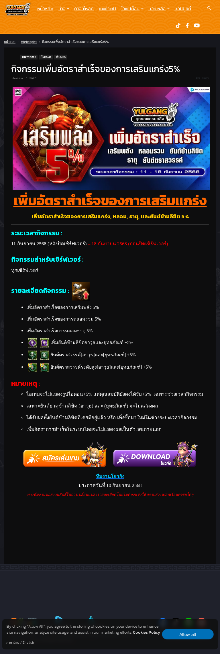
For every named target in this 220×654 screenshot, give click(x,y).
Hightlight (29, 41)
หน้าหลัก (45, 8)
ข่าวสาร (61, 57)
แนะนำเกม (107, 8)
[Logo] (19, 9)
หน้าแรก (9, 41)
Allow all (187, 634)
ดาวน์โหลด (84, 8)
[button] (209, 8)
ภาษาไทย (13, 642)
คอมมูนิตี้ (182, 8)
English (28, 642)
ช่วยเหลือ (159, 8)
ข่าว (64, 8)
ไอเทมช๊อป (132, 8)
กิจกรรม (46, 57)
